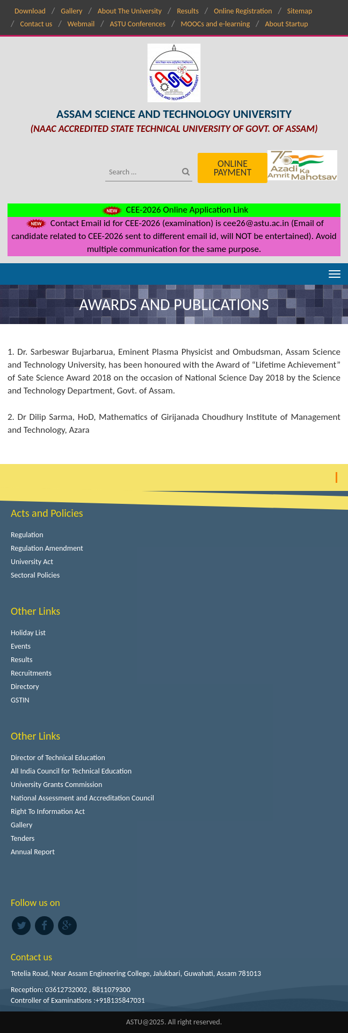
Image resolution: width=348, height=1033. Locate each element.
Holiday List (28, 632)
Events (21, 646)
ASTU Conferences (137, 24)
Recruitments (31, 673)
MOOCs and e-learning (215, 24)
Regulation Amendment (47, 548)
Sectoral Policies (35, 575)
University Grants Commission (56, 784)
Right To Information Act (48, 811)
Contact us (36, 24)
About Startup (286, 24)
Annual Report (33, 851)
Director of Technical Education (58, 757)
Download (30, 11)
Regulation (27, 534)
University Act (32, 561)
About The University (130, 11)
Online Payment (232, 168)
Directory (25, 686)
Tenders (22, 838)
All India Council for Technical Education (71, 771)
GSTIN (20, 700)
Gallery (71, 11)
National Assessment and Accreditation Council (82, 798)
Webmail (81, 24)
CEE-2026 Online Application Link (174, 209)
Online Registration (243, 11)
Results (188, 11)
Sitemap (299, 11)
